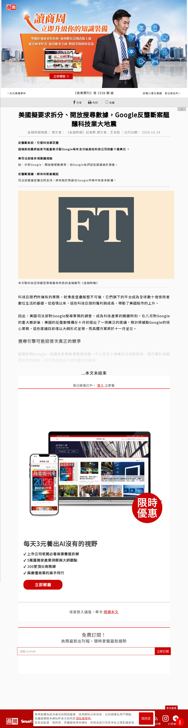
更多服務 (171, 708)
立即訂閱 (163, 651)
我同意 (146, 718)
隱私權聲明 (83, 718)
